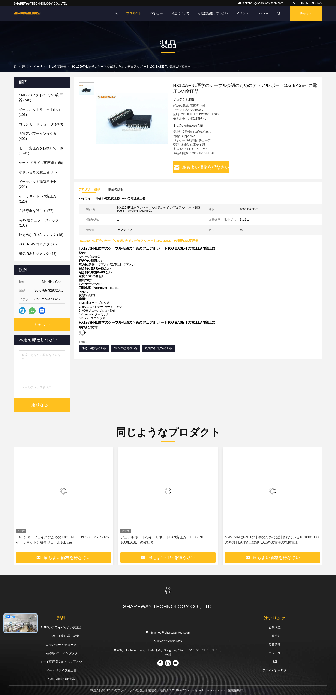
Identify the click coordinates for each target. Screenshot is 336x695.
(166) (41, 163)
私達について (180, 13)
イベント (243, 13)
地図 (275, 661)
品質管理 (275, 644)
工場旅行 (275, 636)
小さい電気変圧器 (94, 348)
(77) (36, 211)
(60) (38, 244)
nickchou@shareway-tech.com (261, 3)
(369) (41, 124)
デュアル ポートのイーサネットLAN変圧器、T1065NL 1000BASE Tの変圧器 (162, 539)
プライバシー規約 (275, 670)
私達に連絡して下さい (213, 13)
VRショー (156, 13)
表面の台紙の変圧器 (158, 348)
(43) (41, 150)
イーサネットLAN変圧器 (49, 66)
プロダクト (133, 13)
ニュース (275, 653)
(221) (38, 184)
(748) (41, 97)
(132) (39, 172)
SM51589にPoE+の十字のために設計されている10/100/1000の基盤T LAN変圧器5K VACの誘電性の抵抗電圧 (272, 539)
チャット (306, 13)
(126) (37, 198)
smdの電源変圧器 (125, 348)
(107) (39, 222)
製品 (25, 66)
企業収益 (275, 627)
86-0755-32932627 (307, 3)
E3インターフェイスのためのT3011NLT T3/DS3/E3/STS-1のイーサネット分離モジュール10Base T (62, 539)
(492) (38, 136)
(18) (41, 235)
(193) (39, 112)
